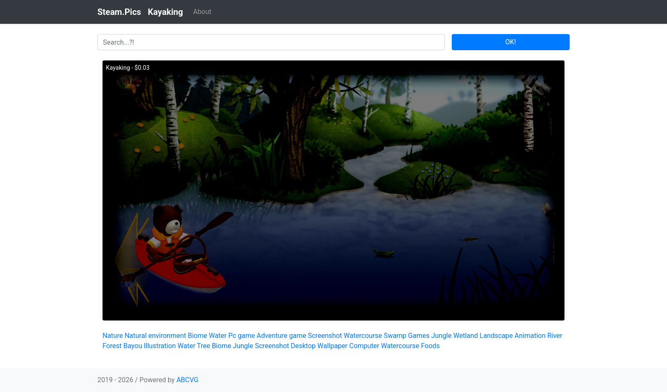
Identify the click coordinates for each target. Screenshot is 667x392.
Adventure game (281, 336)
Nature (113, 336)
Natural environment (155, 336)
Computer (364, 346)
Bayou (132, 346)
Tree (203, 346)
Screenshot (325, 336)
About (202, 12)
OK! (510, 42)
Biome (198, 336)
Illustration (160, 346)
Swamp (395, 336)
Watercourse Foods (410, 346)
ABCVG (188, 380)
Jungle (441, 336)
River (554, 336)
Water (218, 336)
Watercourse (363, 336)
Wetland (465, 336)
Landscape (496, 336)
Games (418, 336)
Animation (530, 336)
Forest (112, 346)
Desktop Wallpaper (319, 346)
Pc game (241, 336)
